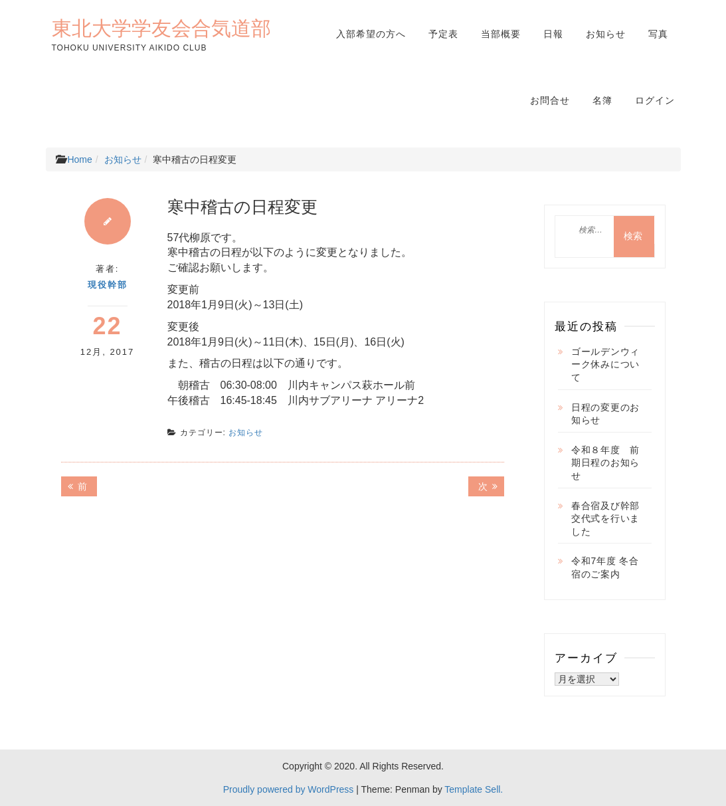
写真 (658, 34)
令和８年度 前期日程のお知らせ (605, 463)
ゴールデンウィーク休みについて (605, 364)
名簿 (602, 100)
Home (79, 159)
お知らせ (606, 34)
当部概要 (501, 34)
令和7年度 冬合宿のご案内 (604, 567)
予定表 (443, 34)
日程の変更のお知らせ (605, 414)
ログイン (655, 100)
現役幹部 (108, 285)
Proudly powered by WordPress (288, 789)
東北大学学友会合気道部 (161, 28)
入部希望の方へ (371, 34)
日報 (553, 34)
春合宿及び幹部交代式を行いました (605, 518)
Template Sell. (473, 789)
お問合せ (550, 100)
